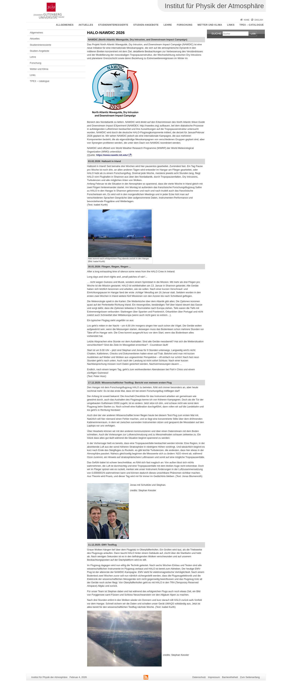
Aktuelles (85, 25)
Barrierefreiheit (230, 677)
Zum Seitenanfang (250, 677)
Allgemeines (65, 25)
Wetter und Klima (209, 25)
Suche (216, 33)
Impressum (214, 677)
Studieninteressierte (113, 25)
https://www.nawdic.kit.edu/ (112, 155)
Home (246, 20)
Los (253, 33)
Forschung (184, 25)
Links (230, 25)
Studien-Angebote (146, 25)
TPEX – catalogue (252, 25)
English (259, 20)
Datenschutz (199, 677)
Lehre (168, 25)
